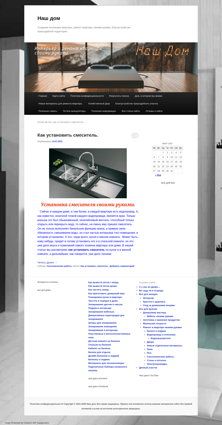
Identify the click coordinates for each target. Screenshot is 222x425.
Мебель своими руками (160, 316)
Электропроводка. (157, 364)
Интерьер (148, 298)
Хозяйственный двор (99, 103)
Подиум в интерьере (99, 308)
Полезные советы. (48, 111)
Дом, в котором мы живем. (149, 96)
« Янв (158, 175)
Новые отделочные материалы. (165, 345)
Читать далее (47, 262)
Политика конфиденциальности (87, 96)
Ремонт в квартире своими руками (162, 327)
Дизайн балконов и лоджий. (103, 356)
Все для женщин (148, 294)
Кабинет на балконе (99, 348)
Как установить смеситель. (67, 135)
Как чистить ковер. (98, 289)
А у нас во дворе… (149, 287)
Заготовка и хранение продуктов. (161, 320)
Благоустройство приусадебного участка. (137, 103)
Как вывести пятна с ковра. (103, 282)
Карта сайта (58, 96)
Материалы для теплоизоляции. (106, 363)
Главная (42, 96)
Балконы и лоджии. (99, 359)
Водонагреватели (160, 338)
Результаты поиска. (119, 96)
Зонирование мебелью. (101, 311)
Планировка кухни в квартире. (105, 297)
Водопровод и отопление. (161, 334)
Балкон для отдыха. (99, 352)
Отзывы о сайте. (154, 111)
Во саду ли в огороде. (151, 290)
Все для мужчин (148, 309)
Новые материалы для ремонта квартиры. (60, 103)
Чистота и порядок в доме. (103, 300)
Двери (150, 342)
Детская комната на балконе (104, 341)
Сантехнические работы (59, 266)
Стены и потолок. (156, 360)
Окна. (150, 349)
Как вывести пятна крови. (102, 286)
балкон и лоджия (156, 331)
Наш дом (48, 18)
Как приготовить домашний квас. (106, 293)
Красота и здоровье (154, 301)
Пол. (149, 353)
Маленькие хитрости (154, 323)
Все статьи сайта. (131, 111)
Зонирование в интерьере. (103, 330)
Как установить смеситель (94, 266)
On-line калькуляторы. (74, 111)
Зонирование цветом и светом (105, 304)
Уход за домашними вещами (159, 305)
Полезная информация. (104, 111)
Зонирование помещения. (102, 326)
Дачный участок (148, 367)
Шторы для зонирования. (102, 323)
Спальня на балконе (99, 344)
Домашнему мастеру (154, 312)
